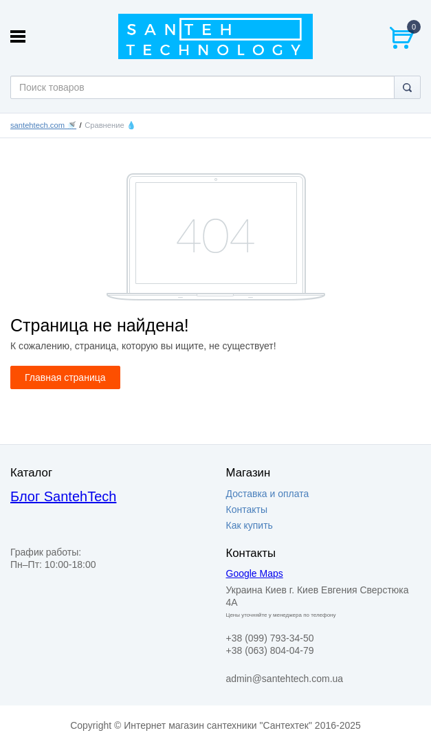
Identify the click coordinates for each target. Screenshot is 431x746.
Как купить (249, 525)
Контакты (246, 509)
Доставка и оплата (267, 493)
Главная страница (65, 377)
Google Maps (254, 573)
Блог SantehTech (63, 496)
